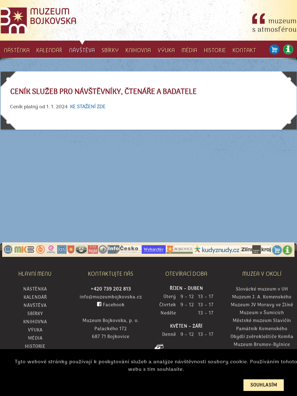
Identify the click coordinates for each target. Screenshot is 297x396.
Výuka (35, 330)
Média (35, 338)
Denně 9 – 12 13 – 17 (186, 334)
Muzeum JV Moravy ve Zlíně (262, 305)
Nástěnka (35, 289)
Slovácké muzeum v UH (262, 289)
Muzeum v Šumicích (262, 313)
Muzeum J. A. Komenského (262, 297)
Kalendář (35, 297)
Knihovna (35, 322)
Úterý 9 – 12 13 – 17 (186, 297)
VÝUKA (166, 50)
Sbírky (35, 314)
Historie (35, 346)
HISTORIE (215, 50)
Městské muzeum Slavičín (262, 321)
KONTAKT (244, 50)
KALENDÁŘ (50, 50)
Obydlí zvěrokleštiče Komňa (262, 337)
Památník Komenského (262, 329)
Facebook (111, 305)
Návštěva (35, 306)
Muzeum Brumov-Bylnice (262, 344)
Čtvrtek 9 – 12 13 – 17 (186, 305)
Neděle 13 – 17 (186, 313)
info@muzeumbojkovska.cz (111, 297)
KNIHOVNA (138, 50)
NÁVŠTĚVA (82, 47)
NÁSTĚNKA (17, 50)
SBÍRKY (110, 50)
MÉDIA (189, 50)
